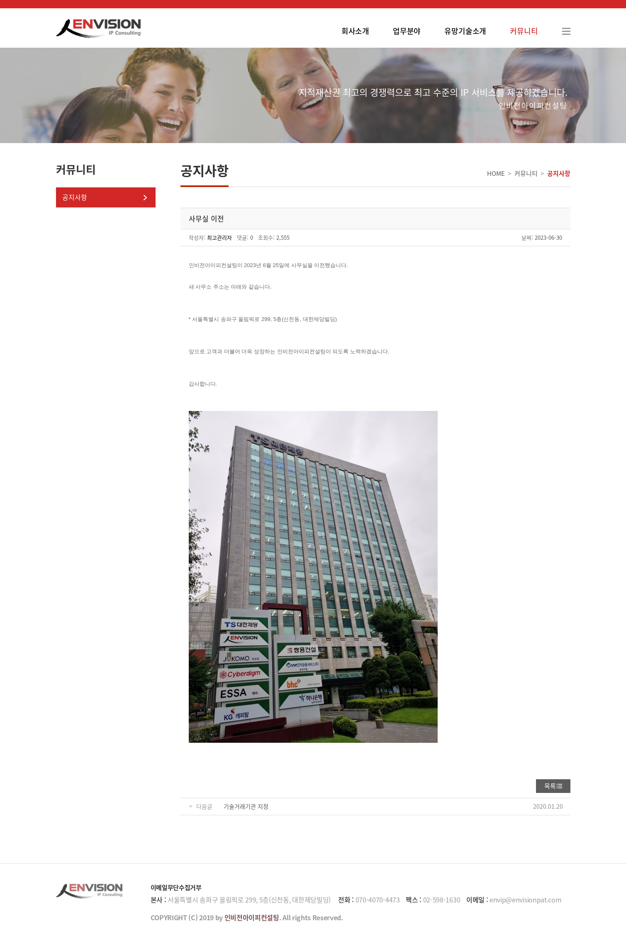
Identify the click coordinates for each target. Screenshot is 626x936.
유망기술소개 (465, 30)
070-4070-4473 (378, 899)
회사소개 (355, 30)
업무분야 (407, 30)
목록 (550, 785)
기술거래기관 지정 (246, 806)
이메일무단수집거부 (176, 887)
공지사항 (74, 197)
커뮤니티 (524, 30)
